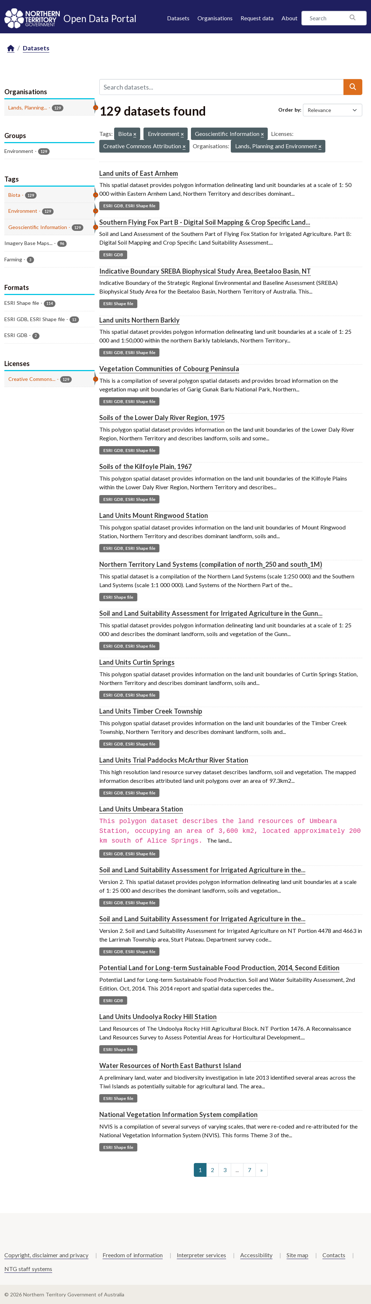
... (237, 1169)
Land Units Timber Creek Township (150, 711)
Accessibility (256, 1254)
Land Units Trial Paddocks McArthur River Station (173, 760)
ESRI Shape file (118, 303)
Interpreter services (201, 1254)
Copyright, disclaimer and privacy (46, 1254)
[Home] (10, 48)
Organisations (215, 17)
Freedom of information (133, 1254)
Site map (297, 1254)
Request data (257, 17)
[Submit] (352, 87)
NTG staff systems (28, 1268)
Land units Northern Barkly (139, 320)
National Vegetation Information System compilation (178, 1114)
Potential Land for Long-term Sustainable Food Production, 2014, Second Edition (219, 968)
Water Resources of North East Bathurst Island (170, 1066)
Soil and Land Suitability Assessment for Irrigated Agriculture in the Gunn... (210, 613)
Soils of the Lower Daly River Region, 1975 (162, 417)
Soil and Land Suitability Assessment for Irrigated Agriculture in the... (202, 870)
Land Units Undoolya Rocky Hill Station (158, 1017)
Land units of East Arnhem (138, 173)
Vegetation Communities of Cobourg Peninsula (169, 369)
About (289, 17)
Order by (289, 110)
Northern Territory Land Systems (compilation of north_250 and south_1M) (210, 564)
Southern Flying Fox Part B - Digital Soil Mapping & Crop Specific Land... (204, 222)
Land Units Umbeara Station (141, 809)
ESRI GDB (113, 254)
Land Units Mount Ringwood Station (153, 515)
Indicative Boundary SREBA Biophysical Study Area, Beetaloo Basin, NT (205, 271)
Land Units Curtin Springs (137, 662)
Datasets (178, 17)
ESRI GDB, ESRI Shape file (129, 205)
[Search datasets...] (221, 87)
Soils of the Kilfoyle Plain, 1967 (145, 466)
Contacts (333, 1254)
